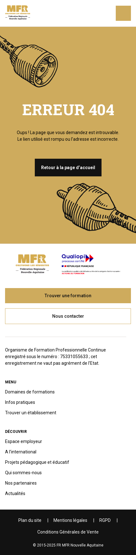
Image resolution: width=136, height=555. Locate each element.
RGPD (105, 520)
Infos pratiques (20, 402)
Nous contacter (68, 316)
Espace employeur (23, 441)
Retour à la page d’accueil (68, 167)
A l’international (20, 451)
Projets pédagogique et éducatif (37, 462)
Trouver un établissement (30, 412)
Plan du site (29, 520)
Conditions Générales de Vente (68, 531)
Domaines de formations (30, 391)
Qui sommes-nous (23, 472)
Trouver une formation (68, 295)
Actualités (15, 493)
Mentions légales (70, 520)
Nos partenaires (21, 483)
